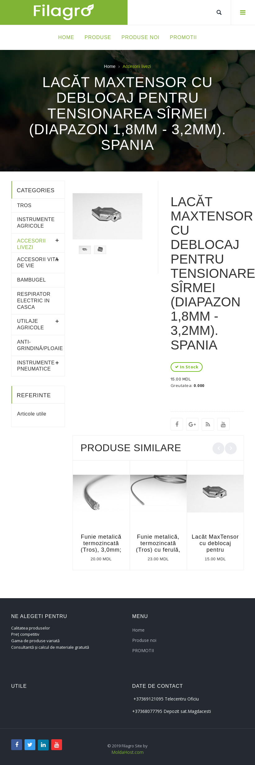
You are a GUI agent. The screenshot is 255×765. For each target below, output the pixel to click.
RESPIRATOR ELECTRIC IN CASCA (34, 300)
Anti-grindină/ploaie (38, 345)
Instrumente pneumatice (36, 366)
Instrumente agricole (36, 223)
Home (109, 66)
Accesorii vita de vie (37, 263)
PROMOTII (143, 650)
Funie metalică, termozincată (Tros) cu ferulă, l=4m (158, 546)
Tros (24, 205)
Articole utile (31, 413)
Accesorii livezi (31, 244)
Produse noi (144, 640)
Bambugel (31, 279)
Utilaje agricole (30, 324)
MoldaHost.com (127, 752)
